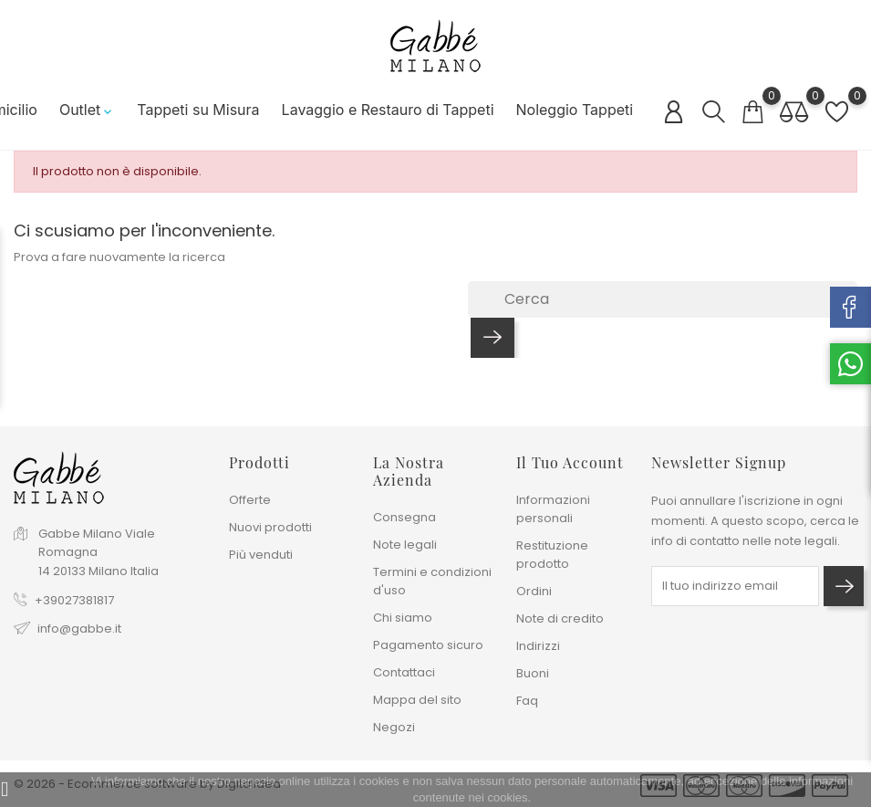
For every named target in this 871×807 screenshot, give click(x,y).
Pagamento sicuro (428, 645)
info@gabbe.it (79, 628)
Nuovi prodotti (270, 527)
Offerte (250, 499)
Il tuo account (570, 462)
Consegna (404, 517)
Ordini (534, 591)
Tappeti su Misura (192, 109)
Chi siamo (402, 617)
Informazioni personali (553, 509)
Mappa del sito (417, 699)
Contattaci (404, 672)
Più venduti (261, 554)
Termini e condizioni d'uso (432, 581)
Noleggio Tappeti (568, 109)
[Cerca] (662, 299)
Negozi (394, 727)
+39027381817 (74, 600)
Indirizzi (538, 646)
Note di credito (560, 618)
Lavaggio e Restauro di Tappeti (381, 109)
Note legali (405, 544)
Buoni (532, 673)
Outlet (81, 109)
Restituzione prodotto (552, 554)
